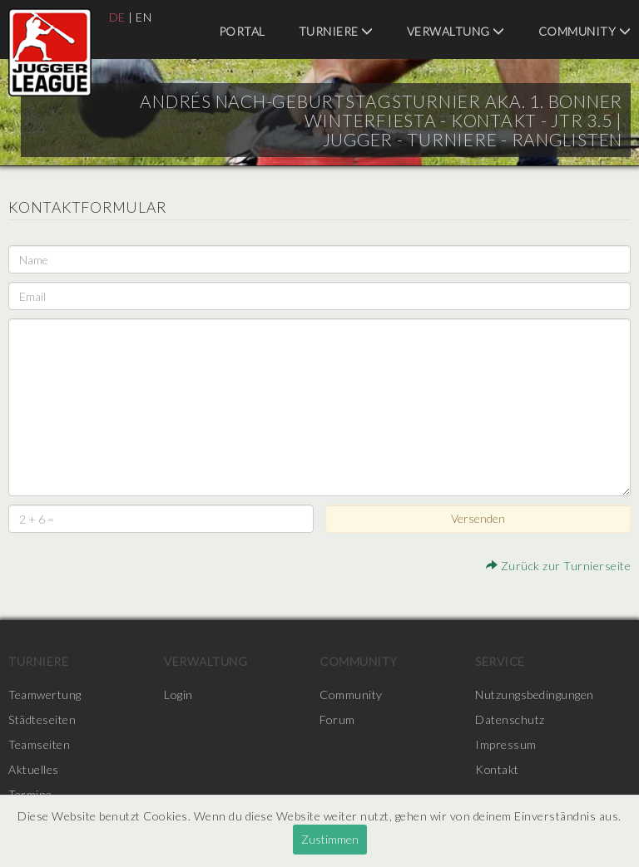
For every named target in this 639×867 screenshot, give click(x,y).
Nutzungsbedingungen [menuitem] (534, 694)
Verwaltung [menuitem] (456, 31)
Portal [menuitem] (242, 31)
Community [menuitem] (585, 31)
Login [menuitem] (178, 694)
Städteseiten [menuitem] (42, 719)
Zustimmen (330, 839)
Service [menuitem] (500, 661)
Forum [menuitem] (337, 719)
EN (143, 17)
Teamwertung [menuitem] (45, 694)
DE (117, 17)
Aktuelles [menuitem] (33, 769)
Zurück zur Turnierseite (559, 566)
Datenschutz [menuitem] (510, 719)
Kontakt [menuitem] (497, 769)
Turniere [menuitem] (336, 31)
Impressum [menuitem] (506, 744)
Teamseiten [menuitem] (39, 744)
